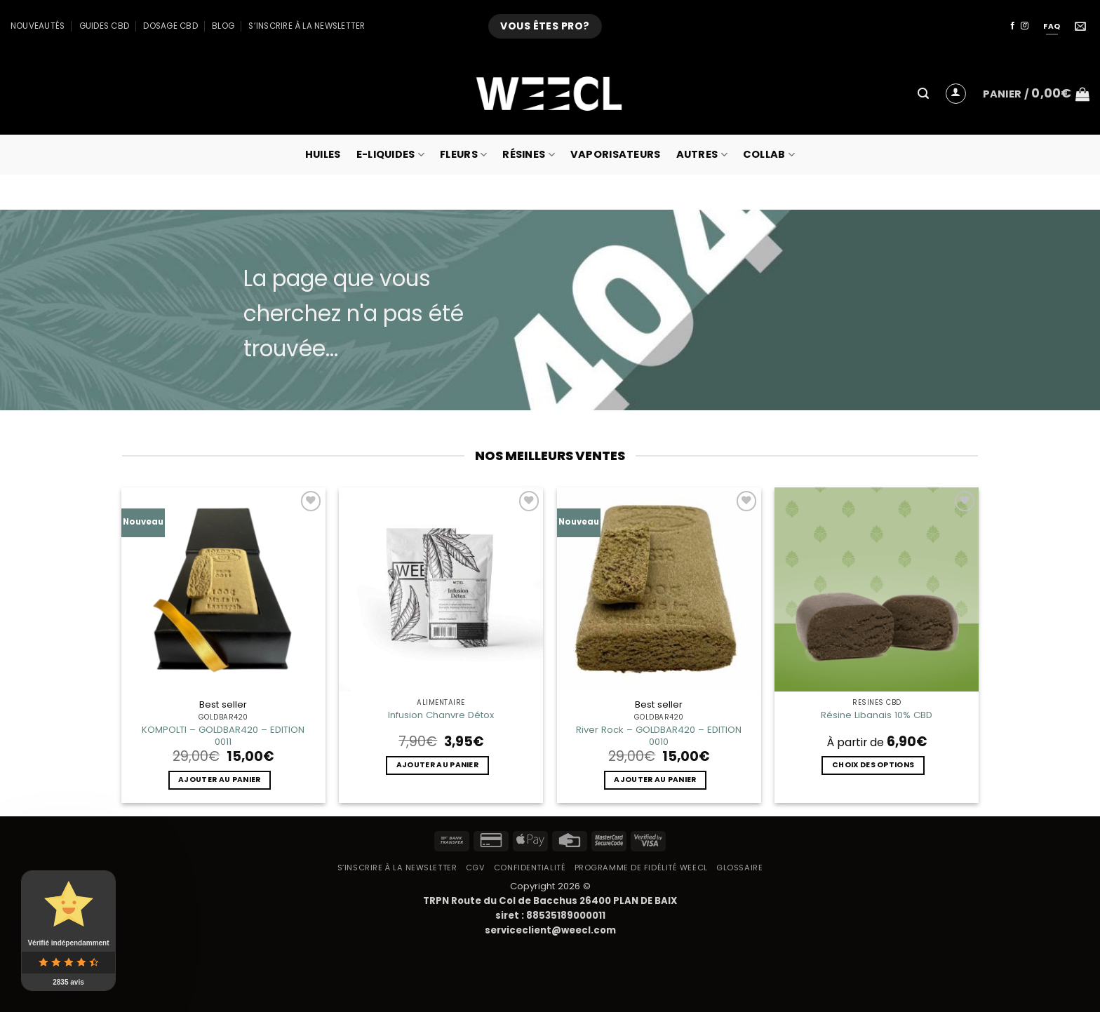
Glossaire (739, 867)
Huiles (323, 154)
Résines (528, 154)
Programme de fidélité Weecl (641, 867)
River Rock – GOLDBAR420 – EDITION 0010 (659, 736)
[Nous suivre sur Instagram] (1024, 26)
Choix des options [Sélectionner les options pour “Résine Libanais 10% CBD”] (873, 765)
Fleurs (463, 154)
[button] (923, 93)
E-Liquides (390, 154)
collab (769, 154)
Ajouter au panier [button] (219, 779)
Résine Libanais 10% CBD (876, 715)
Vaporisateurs (615, 154)
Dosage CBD (170, 26)
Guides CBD (104, 26)
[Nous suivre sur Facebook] (1013, 26)
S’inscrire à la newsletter (306, 26)
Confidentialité (529, 867)
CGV (475, 867)
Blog (223, 26)
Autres (701, 154)
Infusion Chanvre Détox (441, 715)
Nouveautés (38, 26)
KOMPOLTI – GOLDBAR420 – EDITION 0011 (223, 736)
